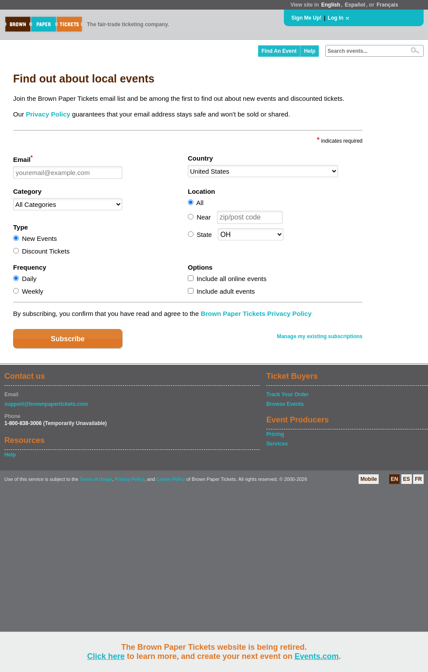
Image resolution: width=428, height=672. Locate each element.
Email (23, 158)
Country (200, 158)
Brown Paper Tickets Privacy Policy (255, 313)
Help (309, 51)
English (330, 5)
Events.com (317, 656)
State (204, 234)
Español (355, 5)
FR (418, 479)
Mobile (368, 479)
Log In (335, 18)
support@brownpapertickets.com (46, 404)
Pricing (275, 434)
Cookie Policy (170, 479)
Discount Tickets (45, 251)
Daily (29, 278)
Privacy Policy (48, 114)
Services (277, 444)
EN (394, 479)
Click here (105, 656)
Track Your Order (287, 394)
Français (387, 5)
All (200, 202)
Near (204, 217)
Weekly (32, 291)
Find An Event (279, 51)
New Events (39, 238)
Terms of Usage (95, 479)
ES (406, 479)
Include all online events (231, 278)
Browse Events (285, 404)
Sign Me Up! (306, 18)
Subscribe (67, 339)
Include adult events (226, 291)
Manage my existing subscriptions (319, 336)
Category (27, 191)
